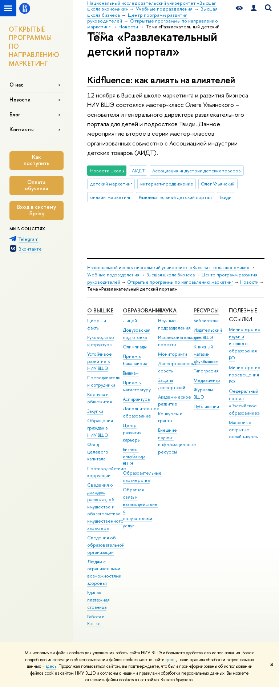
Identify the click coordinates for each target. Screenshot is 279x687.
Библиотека (206, 320)
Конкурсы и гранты (170, 417)
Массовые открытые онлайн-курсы (244, 429)
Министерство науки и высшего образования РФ (244, 343)
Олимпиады (135, 347)
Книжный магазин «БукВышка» (206, 354)
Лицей (130, 320)
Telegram (29, 239)
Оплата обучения (36, 185)
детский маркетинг (111, 183)
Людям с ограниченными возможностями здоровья (104, 572)
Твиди (225, 197)
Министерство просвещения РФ (244, 374)
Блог (14, 114)
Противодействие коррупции (106, 472)
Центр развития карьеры (132, 432)
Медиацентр (207, 380)
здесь (171, 660)
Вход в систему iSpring (36, 210)
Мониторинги (172, 354)
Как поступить (36, 160)
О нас (16, 84)
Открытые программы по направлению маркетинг (180, 282)
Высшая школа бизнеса (170, 275)
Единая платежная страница (98, 600)
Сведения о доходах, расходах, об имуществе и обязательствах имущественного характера (105, 506)
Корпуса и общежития (99, 398)
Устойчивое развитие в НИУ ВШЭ (99, 361)
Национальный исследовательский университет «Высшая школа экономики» (168, 267)
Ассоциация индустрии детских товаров (196, 170)
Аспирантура (136, 399)
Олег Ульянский (218, 183)
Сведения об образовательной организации (106, 545)
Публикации (206, 406)
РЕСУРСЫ (206, 310)
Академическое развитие (174, 400)
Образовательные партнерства (142, 476)
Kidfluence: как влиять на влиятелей (161, 79)
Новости (20, 99)
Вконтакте (30, 248)
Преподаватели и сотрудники (104, 381)
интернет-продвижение (166, 183)
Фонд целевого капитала (97, 452)
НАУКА (167, 310)
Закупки (95, 411)
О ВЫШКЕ (100, 310)
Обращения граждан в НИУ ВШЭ (100, 428)
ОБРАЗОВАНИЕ (142, 310)
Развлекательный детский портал (175, 197)
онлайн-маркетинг (110, 197)
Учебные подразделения (113, 275)
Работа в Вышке (96, 620)
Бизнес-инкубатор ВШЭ (134, 456)
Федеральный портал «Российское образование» (244, 402)
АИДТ (138, 170)
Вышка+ (131, 373)
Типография (206, 371)
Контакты (21, 129)
